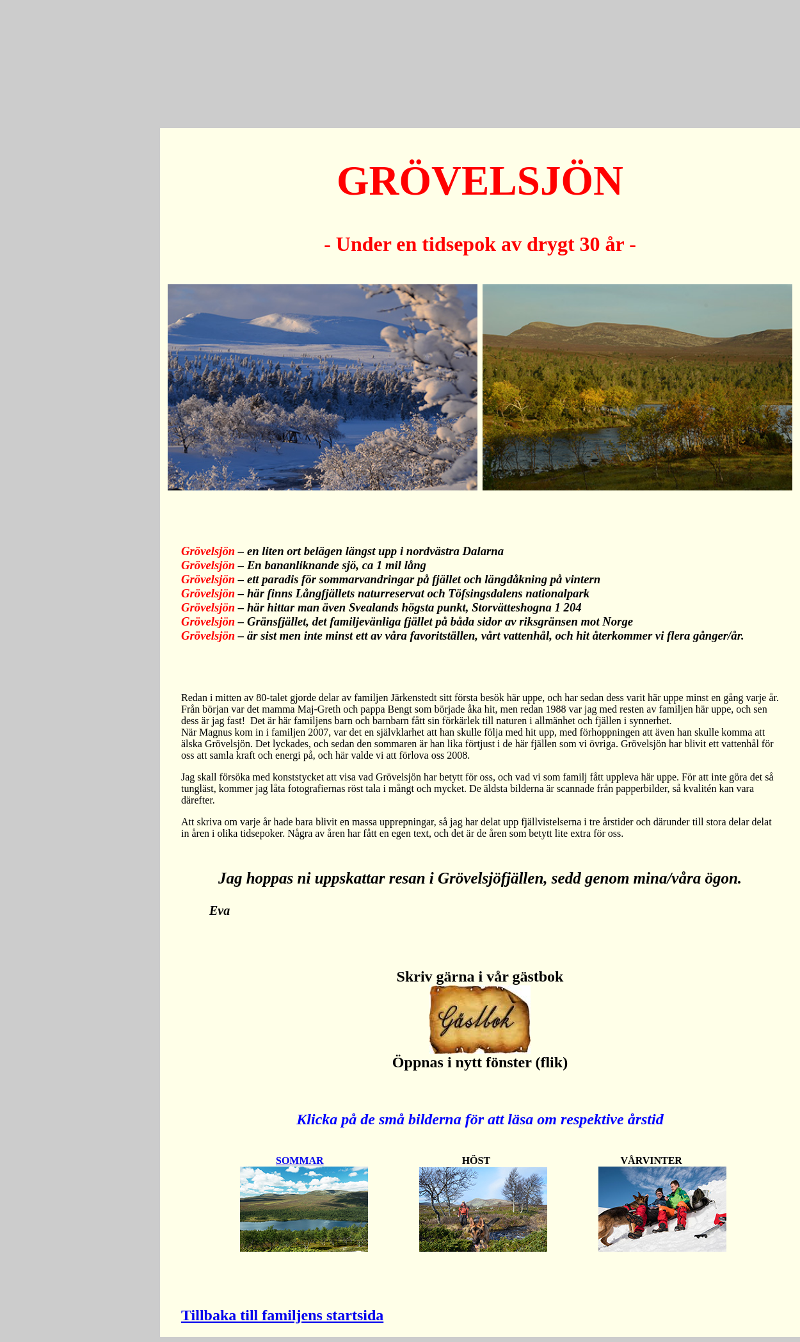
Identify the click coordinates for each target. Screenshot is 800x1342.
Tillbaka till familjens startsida (282, 1315)
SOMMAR (300, 1160)
